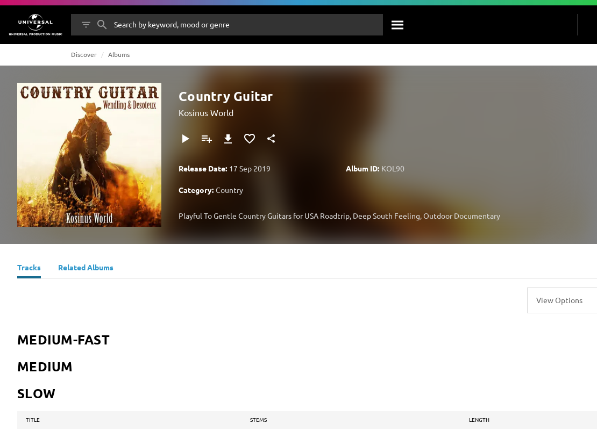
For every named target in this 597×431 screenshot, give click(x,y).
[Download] (228, 138)
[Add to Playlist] (206, 138)
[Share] (271, 138)
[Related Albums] (85, 268)
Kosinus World (206, 112)
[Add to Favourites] (249, 138)
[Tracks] (29, 268)
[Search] (398, 24)
